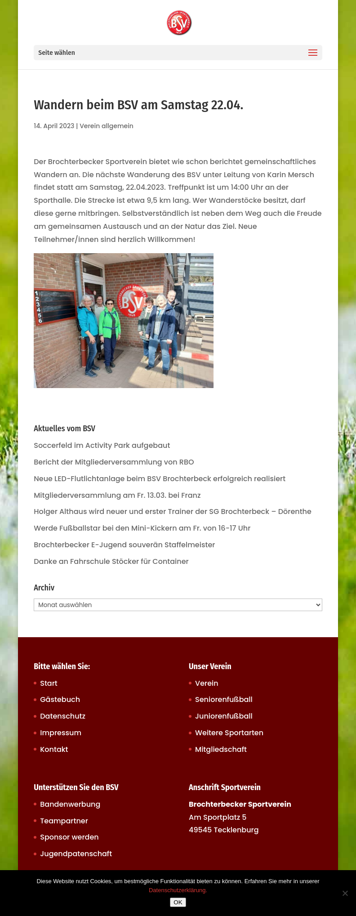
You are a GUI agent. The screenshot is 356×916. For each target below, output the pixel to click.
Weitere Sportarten (229, 733)
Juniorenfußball (224, 716)
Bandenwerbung (70, 804)
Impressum (60, 733)
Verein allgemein (107, 125)
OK (178, 902)
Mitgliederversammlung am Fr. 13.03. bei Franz (117, 495)
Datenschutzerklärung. (178, 890)
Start (49, 683)
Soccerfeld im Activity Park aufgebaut (102, 445)
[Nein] (344, 893)
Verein (206, 683)
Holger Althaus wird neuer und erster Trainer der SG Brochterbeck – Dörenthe (173, 511)
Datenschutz (62, 716)
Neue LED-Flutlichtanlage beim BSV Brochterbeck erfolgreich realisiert (159, 479)
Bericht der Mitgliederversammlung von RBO (114, 462)
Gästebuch (60, 699)
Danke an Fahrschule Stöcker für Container (111, 561)
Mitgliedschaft (221, 749)
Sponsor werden (69, 837)
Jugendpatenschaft (76, 854)
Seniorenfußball (224, 699)
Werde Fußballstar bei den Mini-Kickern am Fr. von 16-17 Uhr (142, 528)
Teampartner (64, 821)
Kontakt (54, 749)
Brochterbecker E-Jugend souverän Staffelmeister (124, 545)
